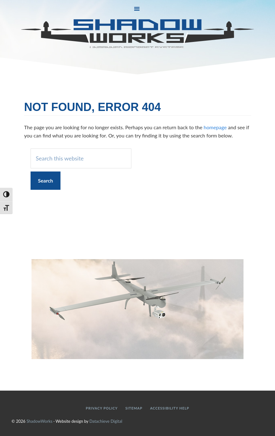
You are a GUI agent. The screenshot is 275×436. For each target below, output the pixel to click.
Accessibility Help (169, 408)
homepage (214, 127)
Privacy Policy (101, 408)
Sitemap (133, 408)
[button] (137, 9)
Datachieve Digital (105, 421)
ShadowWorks (137, 34)
